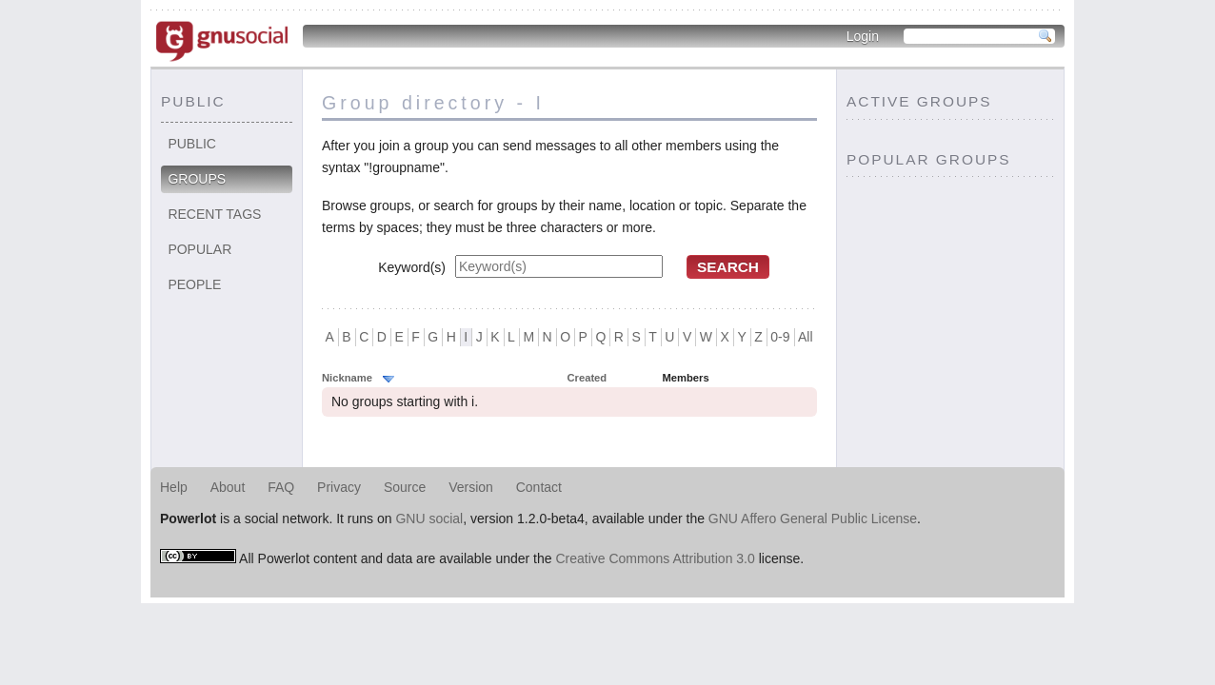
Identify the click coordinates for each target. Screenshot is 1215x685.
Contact (539, 487)
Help (174, 487)
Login (863, 36)
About (228, 487)
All (805, 336)
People (194, 284)
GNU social (429, 518)
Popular (199, 249)
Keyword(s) (412, 267)
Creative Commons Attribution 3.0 (654, 558)
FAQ (281, 487)
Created (588, 377)
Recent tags (214, 214)
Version (470, 487)
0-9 (779, 336)
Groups (197, 178)
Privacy (339, 487)
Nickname (347, 377)
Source (405, 487)
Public (192, 143)
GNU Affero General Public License (812, 518)
